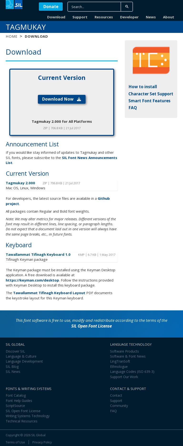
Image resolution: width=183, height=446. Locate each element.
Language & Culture (21, 356)
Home (11, 36)
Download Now (62, 99)
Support (79, 17)
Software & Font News (128, 356)
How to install (142, 86)
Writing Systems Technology (28, 416)
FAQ (132, 107)
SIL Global (38, 435)
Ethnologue (119, 366)
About (168, 17)
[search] (97, 7)
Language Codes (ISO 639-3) (132, 371)
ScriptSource (15, 405)
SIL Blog (12, 366)
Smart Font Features (149, 100)
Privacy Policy (42, 442)
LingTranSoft (120, 361)
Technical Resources (21, 421)
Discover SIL (15, 351)
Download (56, 17)
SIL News (13, 371)
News (151, 17)
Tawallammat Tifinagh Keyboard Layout (49, 292)
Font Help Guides (19, 400)
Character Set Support (150, 94)
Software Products (124, 351)
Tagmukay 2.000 (21, 182)
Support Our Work (124, 376)
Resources (104, 17)
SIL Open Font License (91, 326)
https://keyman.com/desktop (32, 280)
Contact (116, 395)
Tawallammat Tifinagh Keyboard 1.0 (38, 254)
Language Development (24, 361)
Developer (129, 17)
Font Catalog (16, 395)
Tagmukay (26, 27)
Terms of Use (15, 442)
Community (119, 405)
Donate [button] (50, 6)
